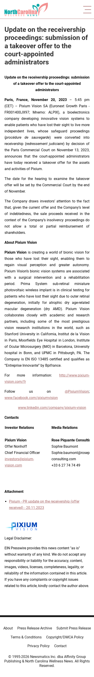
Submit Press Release (73, 628)
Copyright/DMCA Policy (65, 637)
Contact (60, 646)
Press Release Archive (34, 628)
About (8, 628)
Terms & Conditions (26, 637)
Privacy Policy (38, 646)
